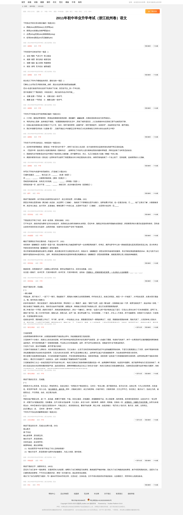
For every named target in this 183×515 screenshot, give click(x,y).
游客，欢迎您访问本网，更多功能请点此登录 (145, 2)
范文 (61, 2)
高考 (80, 2)
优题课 (76, 494)
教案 (42, 2)
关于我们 (107, 494)
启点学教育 (64, 494)
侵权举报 (131, 494)
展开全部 (138, 327)
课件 (48, 2)
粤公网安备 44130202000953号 (99, 500)
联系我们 (119, 494)
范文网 (86, 494)
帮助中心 (52, 494)
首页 (23, 2)
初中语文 (32, 6)
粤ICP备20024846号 (78, 500)
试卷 (36, 2)
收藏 (155, 46)
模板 (67, 2)
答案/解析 (148, 46)
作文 (54, 2)
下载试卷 (152, 11)
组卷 (29, 2)
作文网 (96, 494)
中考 (73, 2)
